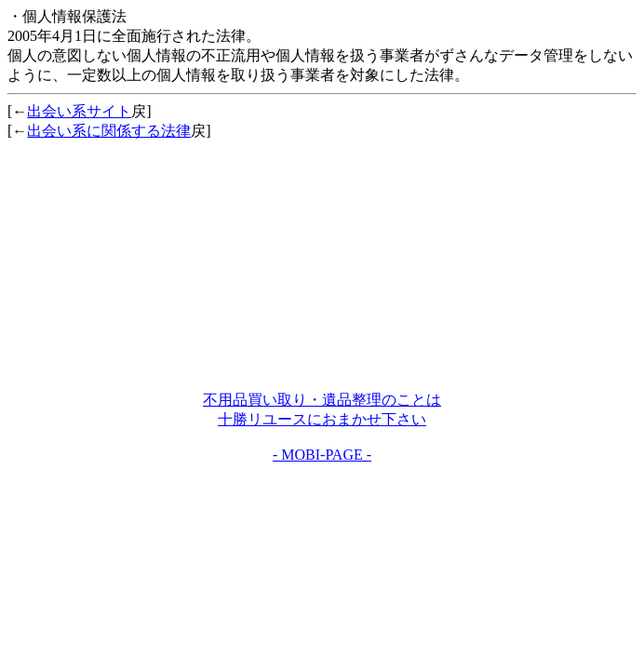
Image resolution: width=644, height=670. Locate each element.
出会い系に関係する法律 (109, 131)
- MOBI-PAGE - (322, 454)
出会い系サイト (79, 111)
